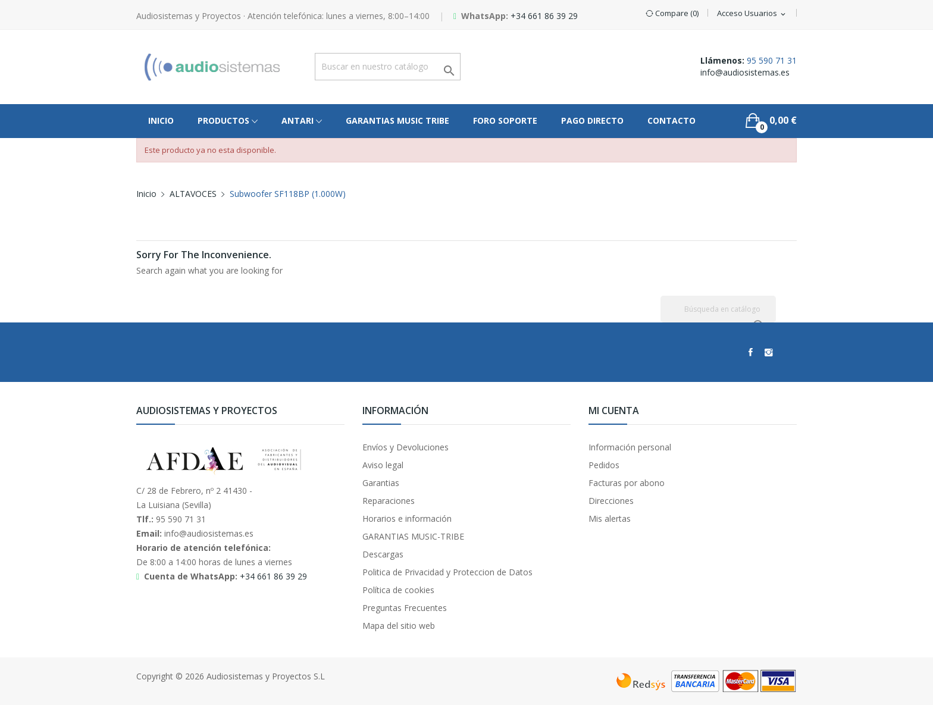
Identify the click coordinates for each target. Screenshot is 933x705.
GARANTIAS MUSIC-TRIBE (413, 536)
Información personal (629, 447)
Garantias (380, 482)
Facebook (751, 352)
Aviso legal (382, 465)
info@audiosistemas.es (745, 72)
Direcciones (611, 500)
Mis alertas (609, 518)
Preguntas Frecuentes (404, 607)
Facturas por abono (626, 482)
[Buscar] (718, 309)
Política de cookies (398, 590)
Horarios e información (407, 518)
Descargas (382, 554)
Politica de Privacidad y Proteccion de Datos (447, 572)
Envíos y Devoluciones (405, 447)
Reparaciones (388, 500)
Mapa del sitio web (398, 625)
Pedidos (603, 465)
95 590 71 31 (772, 60)
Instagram (769, 352)
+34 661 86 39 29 (544, 15)
